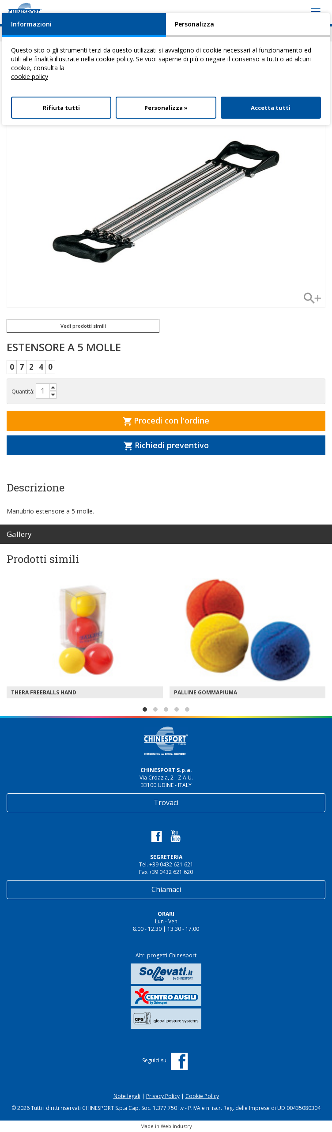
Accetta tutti (270, 108)
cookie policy (29, 76)
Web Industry (176, 1126)
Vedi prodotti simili (83, 325)
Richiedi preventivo (166, 445)
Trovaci (166, 802)
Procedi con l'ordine (166, 420)
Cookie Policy (202, 1096)
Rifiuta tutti (61, 108)
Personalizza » (166, 108)
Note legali (126, 1096)
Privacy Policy (163, 1096)
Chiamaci (166, 889)
